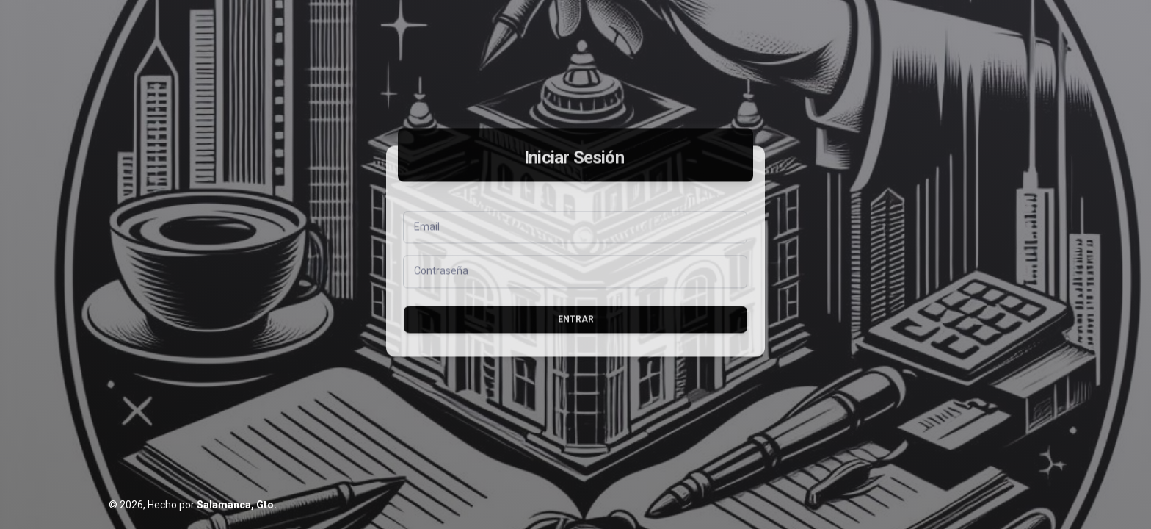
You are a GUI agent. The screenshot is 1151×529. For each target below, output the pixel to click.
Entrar (576, 334)
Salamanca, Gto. (237, 505)
